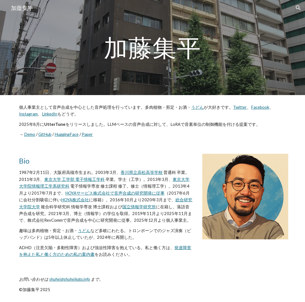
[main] (152, 47)
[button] (298, 8)
